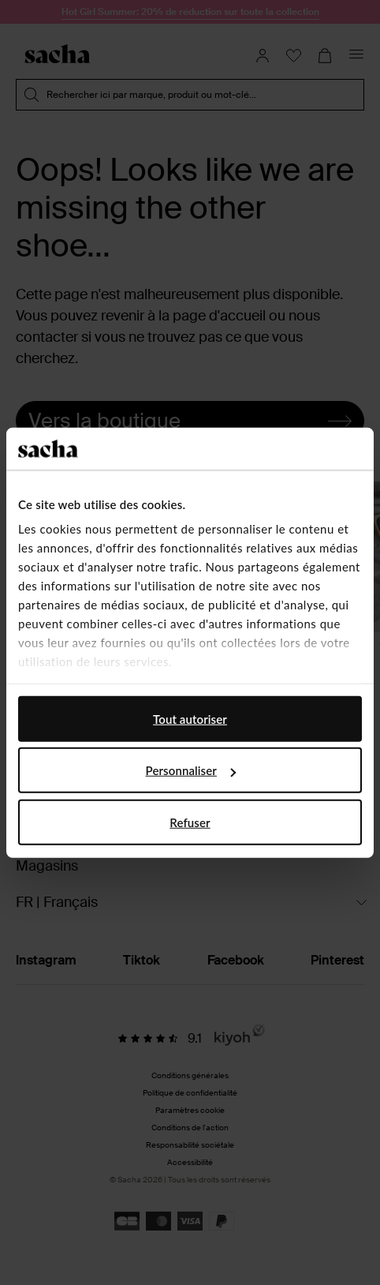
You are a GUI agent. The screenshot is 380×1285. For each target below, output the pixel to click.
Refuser (190, 822)
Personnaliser (191, 770)
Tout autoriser (190, 718)
